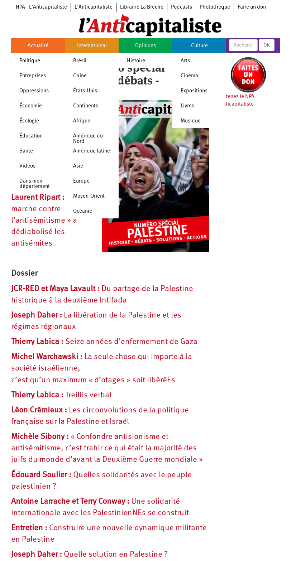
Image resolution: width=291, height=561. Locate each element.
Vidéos (27, 166)
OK (266, 45)
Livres (187, 106)
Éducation (31, 136)
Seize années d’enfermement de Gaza (104, 342)
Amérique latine (91, 151)
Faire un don (252, 7)
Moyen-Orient (89, 196)
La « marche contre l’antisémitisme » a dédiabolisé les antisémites (46, 221)
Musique (191, 121)
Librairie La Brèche (141, 7)
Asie (78, 166)
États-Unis (85, 91)
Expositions (194, 91)
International (92, 46)
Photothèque (215, 7)
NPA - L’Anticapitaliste (41, 7)
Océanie (82, 211)
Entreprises (32, 76)
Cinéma (189, 76)
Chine (80, 76)
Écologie (29, 121)
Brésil (79, 61)
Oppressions (34, 91)
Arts (185, 61)
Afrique (81, 121)
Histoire (136, 61)
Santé (26, 151)
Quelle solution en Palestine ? (89, 555)
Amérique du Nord (88, 139)
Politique (29, 61)
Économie (30, 106)
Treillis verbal (61, 395)
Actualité (38, 46)
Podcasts (181, 7)
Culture (199, 46)
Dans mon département (34, 184)
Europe (81, 181)
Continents (85, 106)
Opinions (145, 46)
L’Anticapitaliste (94, 7)
